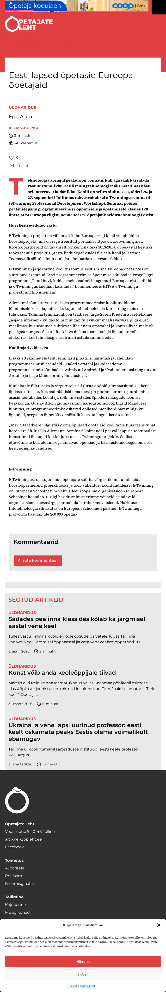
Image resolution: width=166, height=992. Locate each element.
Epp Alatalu (23, 116)
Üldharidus (22, 107)
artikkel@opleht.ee (23, 839)
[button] (158, 925)
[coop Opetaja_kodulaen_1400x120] (77, 6)
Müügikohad (17, 912)
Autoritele (14, 868)
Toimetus (14, 860)
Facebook (14, 847)
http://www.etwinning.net (118, 241)
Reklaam (13, 876)
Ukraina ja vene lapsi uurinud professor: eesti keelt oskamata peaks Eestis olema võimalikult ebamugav (78, 732)
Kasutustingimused (81, 986)
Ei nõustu (83, 975)
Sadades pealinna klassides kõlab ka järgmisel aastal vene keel (76, 622)
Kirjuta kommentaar (38, 560)
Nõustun (83, 961)
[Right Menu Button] (159, 8)
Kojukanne (15, 904)
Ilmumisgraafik (19, 883)
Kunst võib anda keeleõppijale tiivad (62, 672)
